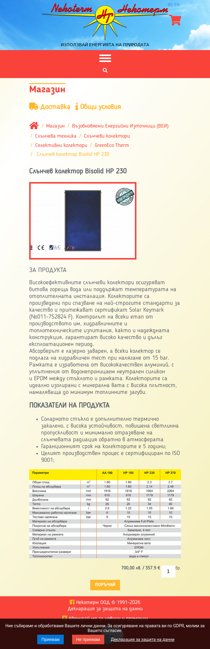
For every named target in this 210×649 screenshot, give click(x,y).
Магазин (55, 126)
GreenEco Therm (112, 145)
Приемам (50, 639)
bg (170, 5)
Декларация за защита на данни (143, 639)
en (177, 5)
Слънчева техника (56, 136)
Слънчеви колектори (107, 136)
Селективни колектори (61, 145)
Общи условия (98, 107)
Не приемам (88, 639)
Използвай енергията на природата (105, 44)
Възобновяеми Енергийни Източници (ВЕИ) (120, 126)
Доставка (49, 107)
